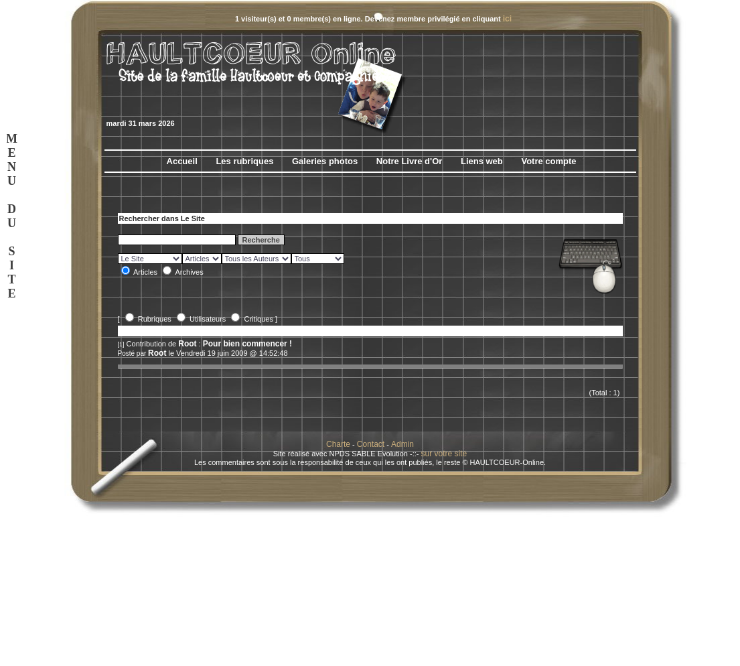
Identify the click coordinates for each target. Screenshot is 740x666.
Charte (338, 444)
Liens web (482, 161)
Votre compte (548, 161)
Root (187, 343)
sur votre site (444, 453)
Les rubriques (244, 161)
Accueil (182, 161)
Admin (402, 444)
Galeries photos (325, 161)
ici (507, 18)
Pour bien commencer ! (247, 343)
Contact (370, 444)
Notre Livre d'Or (409, 161)
